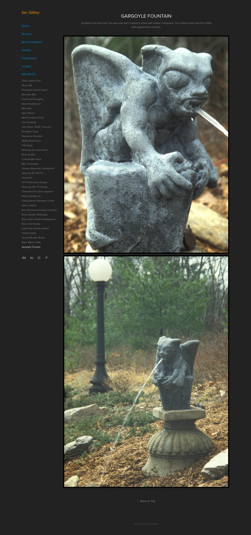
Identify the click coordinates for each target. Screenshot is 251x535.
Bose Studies (28, 154)
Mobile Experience (31, 140)
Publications (29, 58)
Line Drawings (29, 122)
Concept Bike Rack (31, 159)
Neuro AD (27, 85)
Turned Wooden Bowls (33, 237)
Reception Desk (30, 131)
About (25, 26)
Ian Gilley (30, 12)
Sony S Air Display (31, 223)
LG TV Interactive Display (34, 182)
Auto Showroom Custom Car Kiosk (39, 210)
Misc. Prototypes (30, 163)
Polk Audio (27, 145)
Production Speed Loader (35, 90)
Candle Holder (29, 233)
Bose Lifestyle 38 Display (34, 214)
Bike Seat (26, 108)
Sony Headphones (31, 103)
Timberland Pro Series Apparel (37, 191)
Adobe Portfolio (152, 523)
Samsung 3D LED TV (32, 173)
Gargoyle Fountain (31, 247)
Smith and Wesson (31, 196)
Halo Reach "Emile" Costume (36, 126)
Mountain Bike (29, 94)
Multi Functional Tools (33, 117)
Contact (26, 66)
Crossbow (27, 177)
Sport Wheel (28, 113)
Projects (28, 74)
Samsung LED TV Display (34, 187)
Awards (26, 50)
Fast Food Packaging (32, 99)
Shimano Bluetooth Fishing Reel (38, 168)
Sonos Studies (29, 205)
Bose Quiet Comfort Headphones (39, 219)
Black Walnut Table (31, 242)
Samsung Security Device (35, 150)
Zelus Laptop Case (31, 80)
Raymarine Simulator (32, 136)
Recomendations (32, 42)
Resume (27, 34)
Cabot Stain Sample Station (35, 228)
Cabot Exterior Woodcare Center (38, 200)
